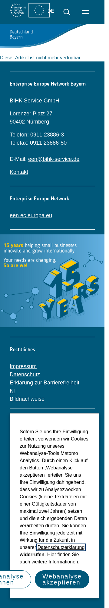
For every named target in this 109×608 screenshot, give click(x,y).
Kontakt (19, 172)
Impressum (23, 366)
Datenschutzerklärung (61, 547)
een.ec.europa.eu (31, 215)
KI (12, 391)
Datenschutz (25, 374)
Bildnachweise (27, 399)
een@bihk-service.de (53, 159)
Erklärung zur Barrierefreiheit (44, 383)
